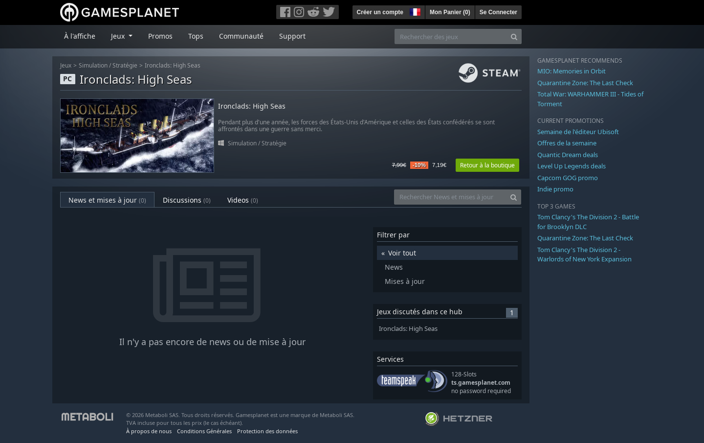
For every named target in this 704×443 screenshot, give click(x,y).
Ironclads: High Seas (172, 65)
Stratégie (124, 65)
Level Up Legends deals (571, 166)
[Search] (514, 36)
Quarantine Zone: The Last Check (585, 82)
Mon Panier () (450, 12)
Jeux (65, 65)
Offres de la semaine (566, 143)
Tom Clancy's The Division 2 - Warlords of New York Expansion (584, 254)
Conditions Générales (204, 431)
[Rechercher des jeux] (451, 36)
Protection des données (267, 431)
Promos (160, 36)
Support (292, 36)
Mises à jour (405, 281)
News (394, 267)
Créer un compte (380, 12)
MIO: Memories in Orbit (571, 71)
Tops (195, 36)
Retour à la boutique (487, 165)
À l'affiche (79, 36)
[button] (414, 11)
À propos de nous (149, 431)
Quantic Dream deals (567, 154)
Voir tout (402, 252)
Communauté (241, 36)
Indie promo (555, 189)
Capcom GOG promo (567, 177)
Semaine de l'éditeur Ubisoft (578, 131)
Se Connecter (498, 12)
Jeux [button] (119, 36)
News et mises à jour (107, 200)
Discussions (187, 200)
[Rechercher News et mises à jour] (450, 197)
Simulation (93, 65)
